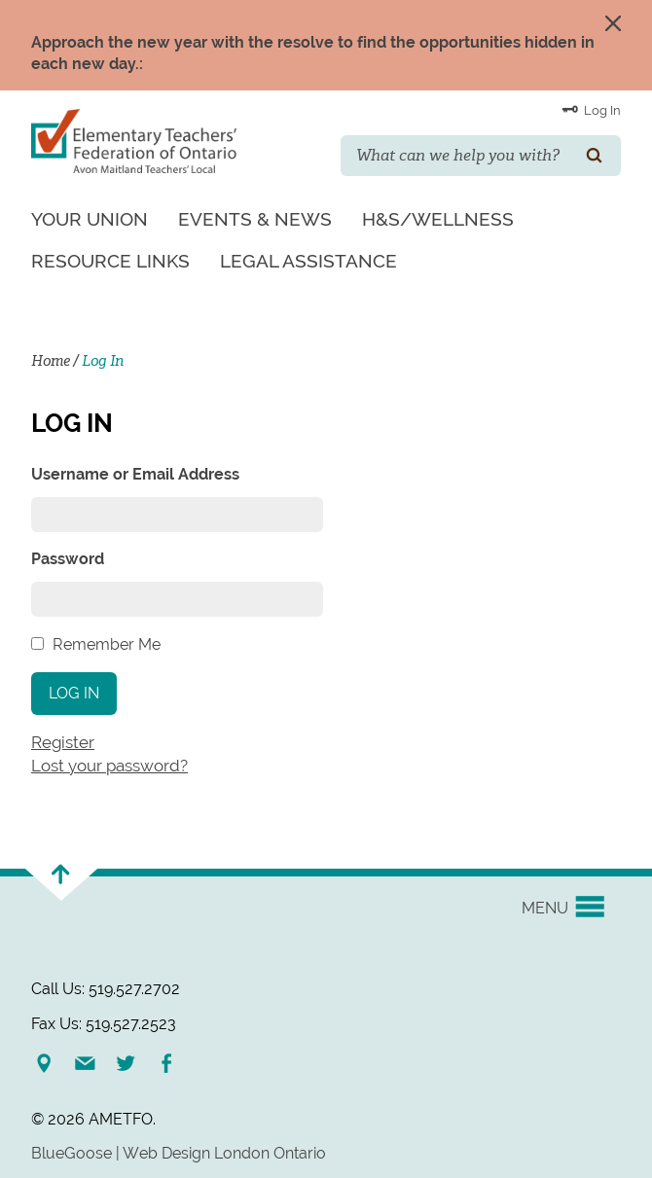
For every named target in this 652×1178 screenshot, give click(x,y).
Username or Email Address (135, 474)
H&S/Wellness (438, 219)
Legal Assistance (308, 260)
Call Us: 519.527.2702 (105, 989)
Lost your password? (109, 765)
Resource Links (110, 260)
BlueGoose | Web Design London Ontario (178, 1153)
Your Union (89, 219)
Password (67, 559)
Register (62, 742)
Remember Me (107, 644)
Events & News (255, 219)
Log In (591, 109)
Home (50, 361)
